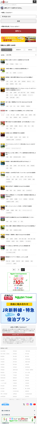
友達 (7, 72)
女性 (14, 176)
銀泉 (11, 168)
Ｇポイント (24, 399)
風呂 (20, 95)
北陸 (11, 221)
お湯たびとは (11, 399)
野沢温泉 (15, 364)
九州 (7, 81)
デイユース (30, 95)
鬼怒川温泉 (27, 361)
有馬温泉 (32, 92)
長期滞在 (22, 106)
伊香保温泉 (27, 359)
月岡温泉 (2, 367)
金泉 (7, 168)
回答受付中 (18, 49)
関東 (34, 114)
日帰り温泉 (12, 97)
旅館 (16, 179)
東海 (7, 137)
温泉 (7, 95)
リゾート (8, 148)
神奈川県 (18, 261)
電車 (11, 230)
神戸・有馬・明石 (21, 92)
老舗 (33, 179)
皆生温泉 (2, 385)
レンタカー (20, 72)
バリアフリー (9, 263)
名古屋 (16, 137)
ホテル (20, 179)
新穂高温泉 (3, 377)
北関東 (17, 114)
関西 (11, 190)
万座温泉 (2, 361)
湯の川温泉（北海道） (5, 353)
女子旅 (25, 179)
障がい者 (8, 261)
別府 (15, 81)
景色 (22, 221)
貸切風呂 (24, 95)
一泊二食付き (28, 241)
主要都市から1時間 (10, 139)
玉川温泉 (2, 391)
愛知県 (11, 137)
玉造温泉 (27, 383)
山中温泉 (15, 372)
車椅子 (15, 263)
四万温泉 (15, 361)
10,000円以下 (25, 117)
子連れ (16, 64)
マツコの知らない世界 (10, 252)
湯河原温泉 (27, 367)
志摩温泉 (15, 393)
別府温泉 (23, 81)
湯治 (18, 106)
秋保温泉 (2, 356)
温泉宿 (14, 72)
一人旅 (7, 114)
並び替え (3, 55)
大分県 (11, 81)
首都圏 (22, 114)
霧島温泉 (15, 388)
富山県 (15, 221)
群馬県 (16, 238)
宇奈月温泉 (3, 375)
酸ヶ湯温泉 (27, 388)
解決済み (30, 49)
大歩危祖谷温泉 (28, 393)
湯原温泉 (15, 385)
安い (33, 81)
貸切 (7, 97)
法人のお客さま (18, 415)
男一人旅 (12, 114)
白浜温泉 (2, 380)
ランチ (11, 95)
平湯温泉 (27, 375)
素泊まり (29, 81)
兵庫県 (15, 92)
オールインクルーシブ (16, 148)
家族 (7, 64)
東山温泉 (15, 356)
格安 (20, 117)
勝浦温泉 (15, 380)
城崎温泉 (15, 377)
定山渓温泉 (3, 351)
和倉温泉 (2, 372)
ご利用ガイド (18, 399)
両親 (7, 230)
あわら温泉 (27, 372)
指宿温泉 (27, 396)
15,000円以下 (9, 181)
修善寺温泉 (15, 369)
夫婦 (7, 106)
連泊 (26, 114)
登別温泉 (15, 351)
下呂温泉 (15, 375)
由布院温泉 (3, 396)
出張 (20, 137)
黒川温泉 (2, 388)
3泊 (14, 128)
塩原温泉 (2, 364)
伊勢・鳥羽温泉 (4, 393)
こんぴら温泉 (3, 383)
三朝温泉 (15, 383)
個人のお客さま (18, 410)
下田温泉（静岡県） (29, 369)
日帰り (17, 97)
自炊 (11, 128)
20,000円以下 (18, 139)
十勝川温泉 (27, 351)
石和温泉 (15, 367)
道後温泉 (27, 380)
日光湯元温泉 (16, 391)
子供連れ (12, 64)
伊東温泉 (2, 369)
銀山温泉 (2, 359)
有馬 (28, 92)
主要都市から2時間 (10, 201)
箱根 (22, 261)
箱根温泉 (27, 261)
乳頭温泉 (15, 353)
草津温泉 (8, 241)
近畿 (11, 92)
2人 (10, 72)
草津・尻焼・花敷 (22, 238)
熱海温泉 (15, 396)
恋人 (7, 92)
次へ (23, 269)
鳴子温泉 (27, 353)
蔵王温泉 (27, 356)
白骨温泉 (27, 364)
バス (21, 64)
